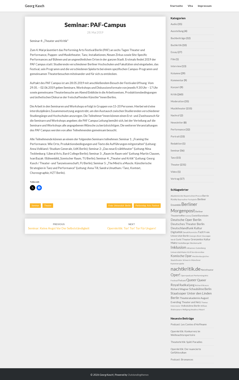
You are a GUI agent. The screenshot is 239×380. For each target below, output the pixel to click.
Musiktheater (178, 108)
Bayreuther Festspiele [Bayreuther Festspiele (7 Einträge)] (187, 199)
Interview (176, 66)
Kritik (174, 94)
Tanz (173, 157)
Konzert (175, 87)
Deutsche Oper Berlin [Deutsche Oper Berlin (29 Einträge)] (186, 220)
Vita (190, 5)
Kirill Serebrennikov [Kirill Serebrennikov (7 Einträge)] (195, 252)
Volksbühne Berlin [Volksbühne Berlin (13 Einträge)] (190, 305)
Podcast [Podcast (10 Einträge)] (182, 280)
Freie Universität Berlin (119, 205)
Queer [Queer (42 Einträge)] (191, 280)
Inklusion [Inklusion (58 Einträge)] (178, 247)
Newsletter (177, 122)
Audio (174, 24)
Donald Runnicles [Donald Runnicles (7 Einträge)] (190, 232)
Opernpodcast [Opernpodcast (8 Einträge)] (187, 275)
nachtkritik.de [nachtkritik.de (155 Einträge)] (185, 269)
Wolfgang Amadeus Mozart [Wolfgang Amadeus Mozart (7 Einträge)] (193, 309)
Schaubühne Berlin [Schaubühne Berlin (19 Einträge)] (200, 289)
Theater (47, 205)
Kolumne (175, 73)
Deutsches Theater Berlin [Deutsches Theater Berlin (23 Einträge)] (187, 224)
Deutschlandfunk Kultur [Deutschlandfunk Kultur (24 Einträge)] (186, 228)
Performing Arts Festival (147, 205)
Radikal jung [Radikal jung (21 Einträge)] (187, 285)
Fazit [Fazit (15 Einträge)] (201, 232)
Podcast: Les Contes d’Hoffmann (189, 324)
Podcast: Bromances (182, 359)
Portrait (175, 136)
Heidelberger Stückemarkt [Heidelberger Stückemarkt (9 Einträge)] (189, 243)
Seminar (35, 205)
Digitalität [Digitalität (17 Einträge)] (176, 232)
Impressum (205, 5)
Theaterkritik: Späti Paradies (186, 341)
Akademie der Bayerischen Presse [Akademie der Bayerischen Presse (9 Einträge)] (186, 196)
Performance (178, 129)
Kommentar (177, 80)
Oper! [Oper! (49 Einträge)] (175, 275)
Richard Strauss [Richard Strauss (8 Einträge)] (202, 285)
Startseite (176, 5)
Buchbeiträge (178, 38)
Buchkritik (176, 45)
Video (174, 171)
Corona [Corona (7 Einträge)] (188, 216)
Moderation (177, 101)
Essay (174, 52)
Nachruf (175, 115)
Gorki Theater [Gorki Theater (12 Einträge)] (183, 239)
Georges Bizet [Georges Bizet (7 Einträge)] (195, 236)
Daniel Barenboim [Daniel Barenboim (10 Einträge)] (200, 215)
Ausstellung (177, 30)
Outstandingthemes (138, 374)
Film (173, 59)
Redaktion (176, 143)
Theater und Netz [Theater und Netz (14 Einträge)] (191, 302)
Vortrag (175, 178)
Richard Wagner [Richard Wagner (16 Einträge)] (180, 289)
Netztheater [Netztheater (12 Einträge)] (207, 269)
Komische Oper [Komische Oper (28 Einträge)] (181, 256)
